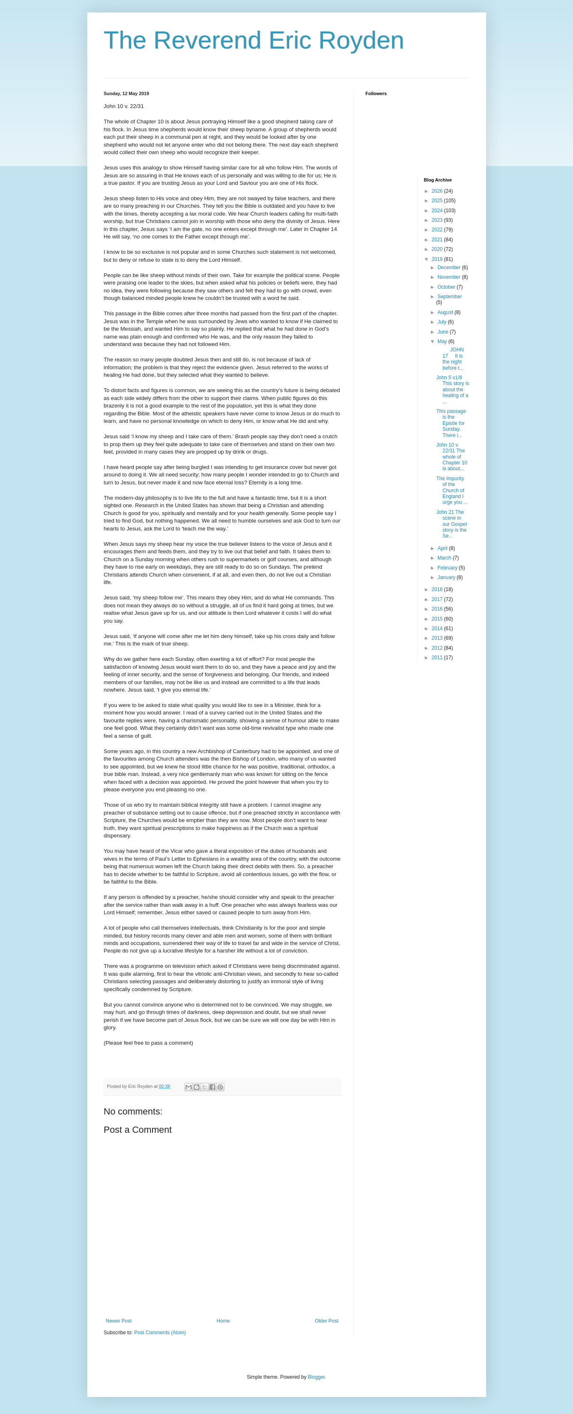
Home (223, 1321)
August (446, 312)
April (443, 548)
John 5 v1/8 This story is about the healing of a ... (452, 390)
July (443, 322)
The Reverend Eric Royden (254, 40)
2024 (438, 211)
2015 (438, 619)
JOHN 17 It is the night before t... (450, 359)
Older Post (327, 1321)
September (450, 296)
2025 (438, 201)
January (447, 577)
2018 (438, 589)
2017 (438, 599)
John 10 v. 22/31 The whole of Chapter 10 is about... (451, 457)
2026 (438, 191)
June (444, 332)
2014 (438, 628)
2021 (438, 240)
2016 (438, 609)
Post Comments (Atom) (160, 1332)
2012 (438, 648)
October (447, 287)
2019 (438, 259)
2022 (438, 230)
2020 (438, 249)
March (445, 558)
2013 (438, 638)
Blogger (316, 1377)
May (443, 341)
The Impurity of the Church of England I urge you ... (451, 491)
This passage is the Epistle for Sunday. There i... (451, 423)
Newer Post (119, 1321)
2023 (438, 220)
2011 (438, 657)
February (448, 568)
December (450, 267)
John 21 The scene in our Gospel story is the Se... (451, 524)
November (450, 277)
